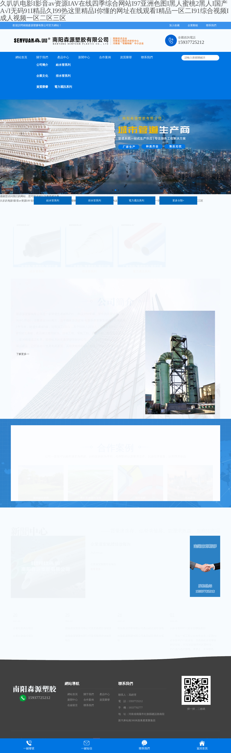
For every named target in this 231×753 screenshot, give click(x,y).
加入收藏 (174, 25)
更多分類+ (178, 200)
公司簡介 (42, 64)
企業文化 (42, 75)
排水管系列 (63, 75)
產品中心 (63, 57)
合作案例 (105, 57)
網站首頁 (21, 57)
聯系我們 (211, 25)
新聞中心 (84, 57)
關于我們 (42, 57)
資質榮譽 (42, 86)
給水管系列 (63, 64)
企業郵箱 (193, 25)
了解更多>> (22, 354)
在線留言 (72, 705)
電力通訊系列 (63, 86)
